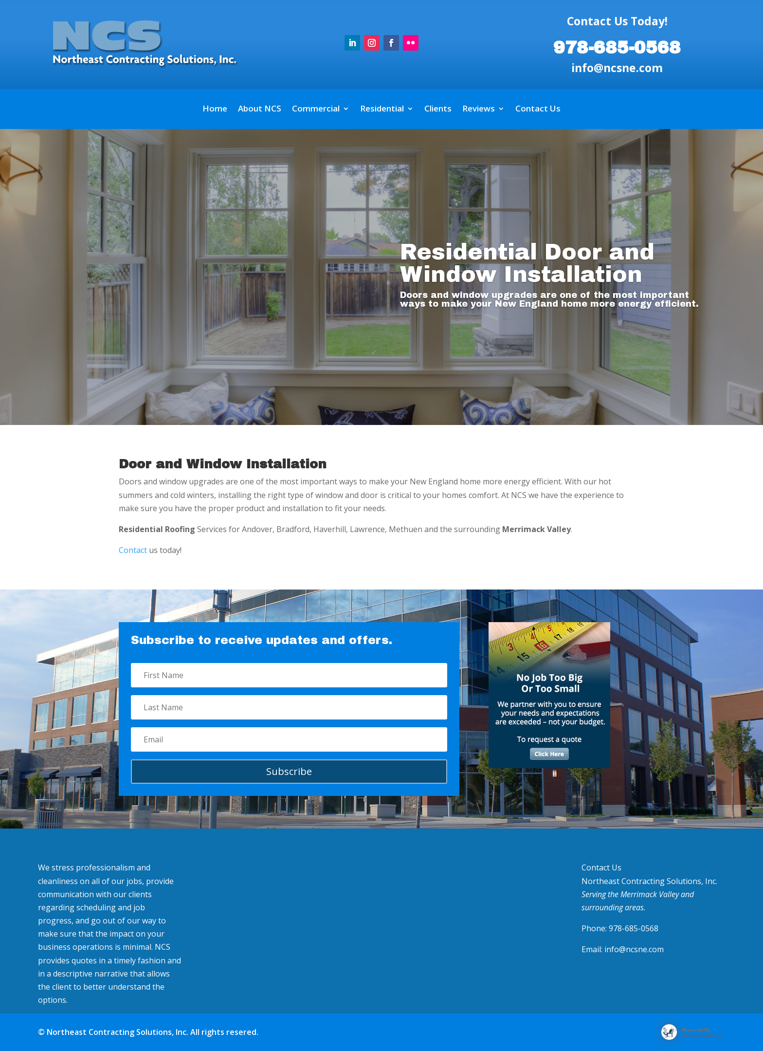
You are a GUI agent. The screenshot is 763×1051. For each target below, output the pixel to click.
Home (214, 109)
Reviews (478, 109)
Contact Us (538, 109)
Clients (438, 109)
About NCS (259, 109)
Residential (382, 109)
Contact (133, 550)
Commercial (316, 109)
